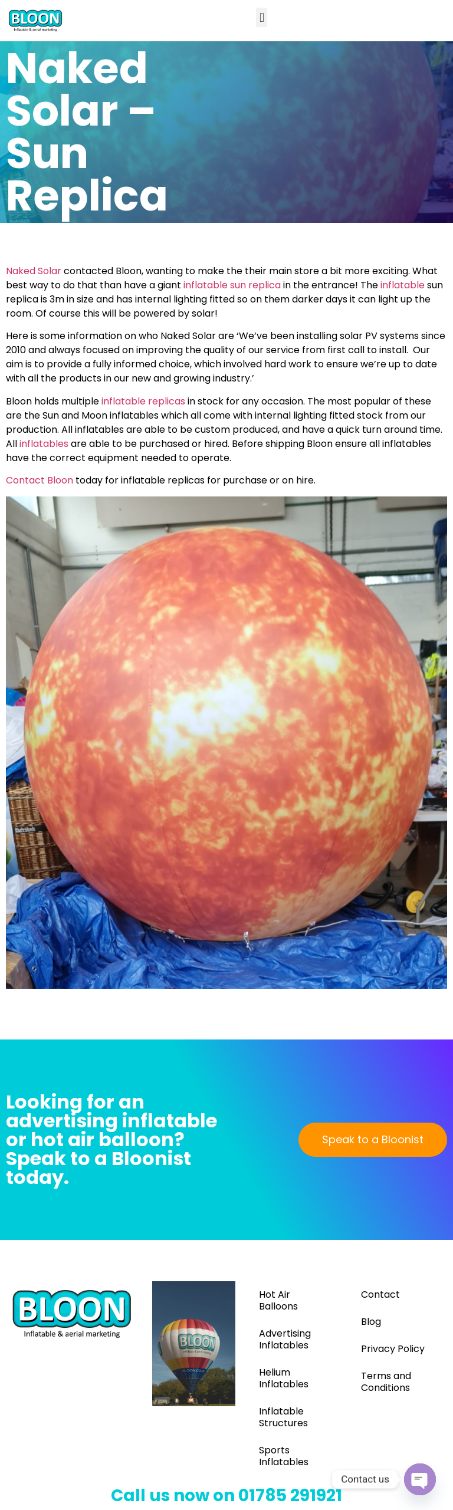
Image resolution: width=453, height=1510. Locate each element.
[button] (261, 17)
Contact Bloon (39, 480)
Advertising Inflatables (285, 1339)
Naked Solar (33, 271)
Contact (380, 1294)
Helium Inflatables (283, 1378)
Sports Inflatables (283, 1456)
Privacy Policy (393, 1349)
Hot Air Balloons (278, 1300)
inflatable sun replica (232, 285)
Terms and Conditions (386, 1381)
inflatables (43, 443)
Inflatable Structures (283, 1417)
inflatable (402, 285)
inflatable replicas (143, 401)
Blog (371, 1321)
